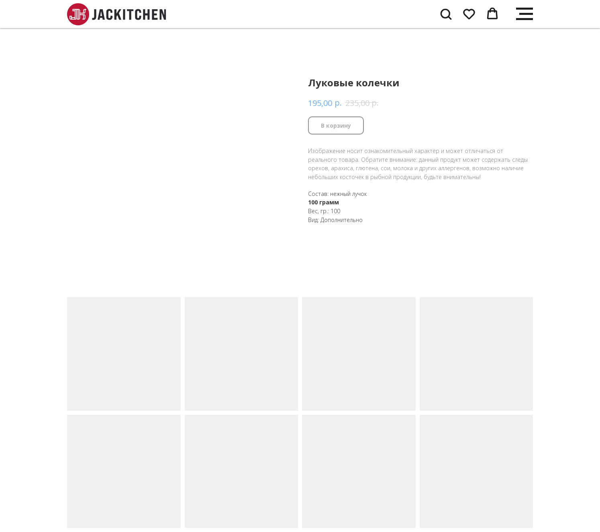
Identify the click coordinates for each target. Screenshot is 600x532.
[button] (446, 14)
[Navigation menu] (524, 14)
